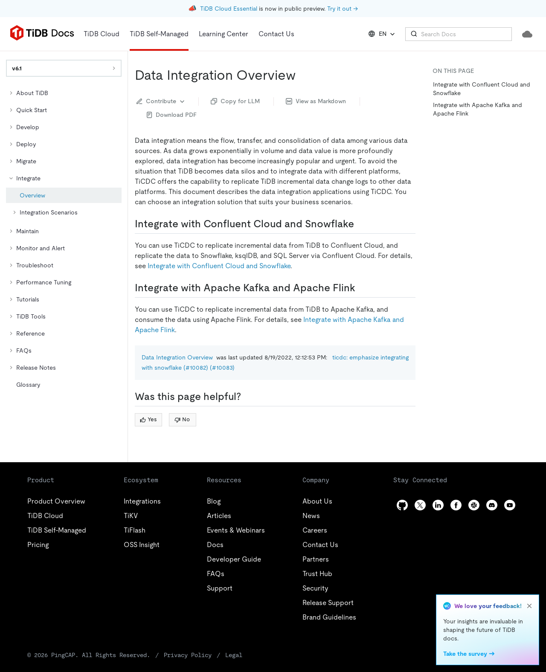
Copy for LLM (235, 101)
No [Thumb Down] (182, 419)
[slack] (474, 505)
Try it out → (342, 8)
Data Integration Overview (177, 357)
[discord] (492, 505)
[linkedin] (438, 505)
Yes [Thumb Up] (148, 419)
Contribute (161, 101)
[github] (402, 505)
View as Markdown (316, 101)
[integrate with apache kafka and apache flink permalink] (362, 288)
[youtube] (510, 505)
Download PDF (172, 114)
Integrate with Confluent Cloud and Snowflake (219, 266)
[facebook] (456, 505)
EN (382, 34)
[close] (529, 606)
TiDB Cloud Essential (228, 8)
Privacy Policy (188, 655)
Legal (233, 655)
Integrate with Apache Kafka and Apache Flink (477, 109)
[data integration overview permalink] (302, 75)
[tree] (64, 238)
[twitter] (420, 505)
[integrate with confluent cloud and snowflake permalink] (361, 224)
